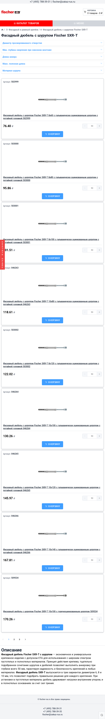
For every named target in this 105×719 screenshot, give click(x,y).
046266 (15, 516)
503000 (15, 144)
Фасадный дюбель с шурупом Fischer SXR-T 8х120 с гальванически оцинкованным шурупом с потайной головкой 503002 (51, 365)
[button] (84, 126)
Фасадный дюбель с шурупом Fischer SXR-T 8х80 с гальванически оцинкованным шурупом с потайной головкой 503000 (50, 179)
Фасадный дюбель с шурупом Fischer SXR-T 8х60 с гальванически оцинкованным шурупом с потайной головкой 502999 (50, 117)
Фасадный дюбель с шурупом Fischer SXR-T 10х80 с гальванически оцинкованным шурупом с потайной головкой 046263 (51, 303)
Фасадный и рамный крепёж (23, 30)
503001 (15, 206)
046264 (15, 392)
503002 (15, 330)
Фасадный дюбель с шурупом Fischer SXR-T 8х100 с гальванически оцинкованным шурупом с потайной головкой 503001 (51, 241)
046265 (15, 454)
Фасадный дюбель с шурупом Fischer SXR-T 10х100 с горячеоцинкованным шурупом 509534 (50, 611)
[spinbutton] (92, 126)
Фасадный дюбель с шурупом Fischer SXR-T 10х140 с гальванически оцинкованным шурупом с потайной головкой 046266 (51, 551)
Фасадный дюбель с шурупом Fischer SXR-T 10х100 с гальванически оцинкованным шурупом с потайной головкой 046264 (51, 427)
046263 (15, 268)
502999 (15, 82)
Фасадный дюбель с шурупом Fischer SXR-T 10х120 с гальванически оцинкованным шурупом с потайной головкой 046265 (51, 489)
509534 (15, 578)
